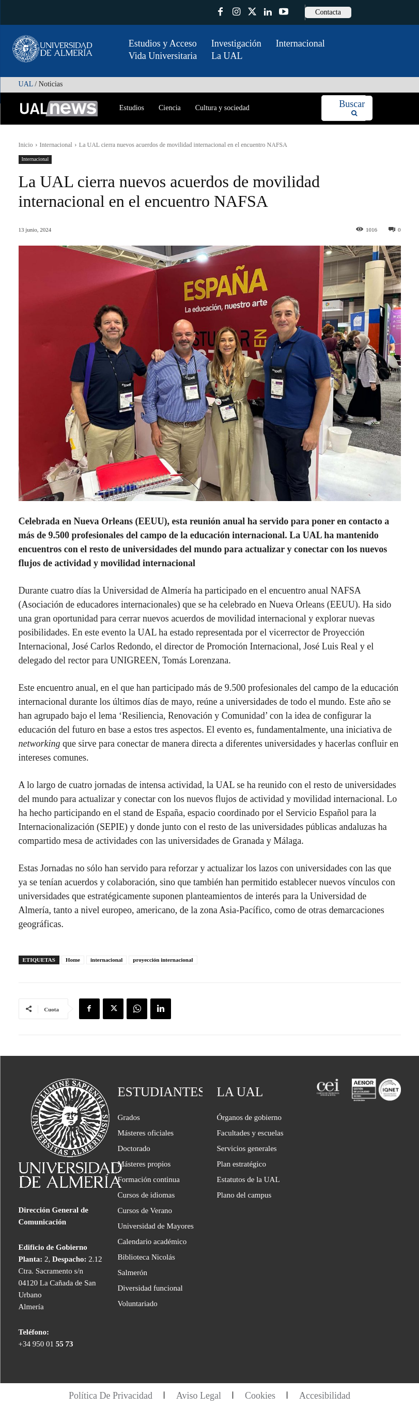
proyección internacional (163, 960)
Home (73, 960)
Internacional (56, 144)
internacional (106, 960)
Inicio (26, 144)
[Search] (352, 108)
